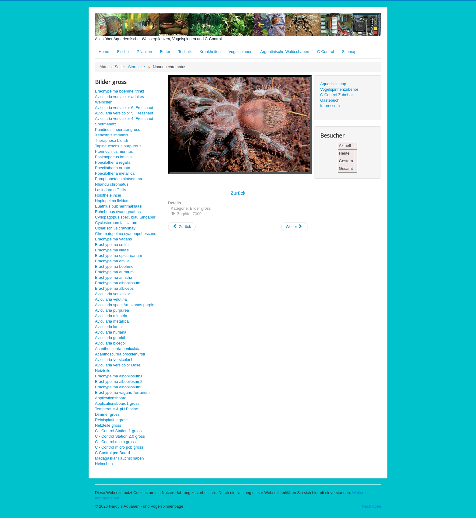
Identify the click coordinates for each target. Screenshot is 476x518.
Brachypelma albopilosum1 (118, 376)
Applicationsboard (110, 398)
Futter (165, 51)
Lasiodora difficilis (110, 189)
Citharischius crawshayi (115, 228)
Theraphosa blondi (111, 140)
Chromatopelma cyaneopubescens (125, 233)
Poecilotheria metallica (115, 173)
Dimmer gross (107, 414)
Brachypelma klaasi (112, 250)
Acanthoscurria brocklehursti (120, 354)
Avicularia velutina (111, 299)
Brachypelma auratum (114, 272)
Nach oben (371, 506)
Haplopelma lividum (112, 200)
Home (104, 51)
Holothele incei (108, 195)
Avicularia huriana (110, 332)
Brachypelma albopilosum (117, 283)
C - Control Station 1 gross (118, 431)
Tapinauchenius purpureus (118, 146)
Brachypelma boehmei (114, 266)
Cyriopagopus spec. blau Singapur (125, 217)
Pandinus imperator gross (117, 129)
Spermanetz (105, 124)
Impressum (330, 105)
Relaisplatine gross (111, 420)
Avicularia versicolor (112, 294)
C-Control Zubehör (336, 95)
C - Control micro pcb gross (119, 447)
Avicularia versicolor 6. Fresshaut (124, 107)
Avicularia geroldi (110, 337)
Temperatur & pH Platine (116, 409)
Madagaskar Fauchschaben (119, 458)
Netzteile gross (108, 425)
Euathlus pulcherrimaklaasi (118, 206)
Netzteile (102, 370)
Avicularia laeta (108, 326)
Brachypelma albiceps (114, 288)
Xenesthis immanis (111, 135)
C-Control (325, 51)
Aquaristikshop (333, 84)
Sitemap (349, 51)
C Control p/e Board (112, 452)
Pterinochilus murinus (114, 151)
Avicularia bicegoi (110, 343)
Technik (185, 51)
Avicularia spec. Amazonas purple (124, 305)
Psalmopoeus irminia (113, 157)
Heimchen (104, 463)
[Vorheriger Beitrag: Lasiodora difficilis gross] (182, 226)
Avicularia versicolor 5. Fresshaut (124, 113)
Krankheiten (210, 51)
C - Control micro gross (115, 441)
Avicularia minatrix (111, 315)
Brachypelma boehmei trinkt (119, 91)
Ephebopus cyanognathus (118, 211)
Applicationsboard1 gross (117, 403)
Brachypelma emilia (112, 261)
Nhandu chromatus (111, 184)
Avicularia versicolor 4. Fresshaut (124, 118)
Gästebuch (329, 100)
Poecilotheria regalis (113, 162)
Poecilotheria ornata (112, 168)
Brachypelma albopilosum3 (118, 387)
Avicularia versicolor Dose (117, 365)
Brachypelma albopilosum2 (118, 381)
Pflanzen (144, 51)
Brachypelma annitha (113, 277)
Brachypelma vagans (113, 239)
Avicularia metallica (112, 321)
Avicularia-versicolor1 (113, 359)
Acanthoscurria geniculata (118, 348)
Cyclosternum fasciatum (116, 222)
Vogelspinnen (240, 51)
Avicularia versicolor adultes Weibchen (119, 99)
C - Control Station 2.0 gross (120, 436)
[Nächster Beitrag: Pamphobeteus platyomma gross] (294, 226)
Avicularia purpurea (112, 310)
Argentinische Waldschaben (284, 51)
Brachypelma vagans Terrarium (122, 392)
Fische (123, 51)
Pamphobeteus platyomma (118, 179)
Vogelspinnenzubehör (339, 89)
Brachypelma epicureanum (118, 255)
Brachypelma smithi (112, 244)
